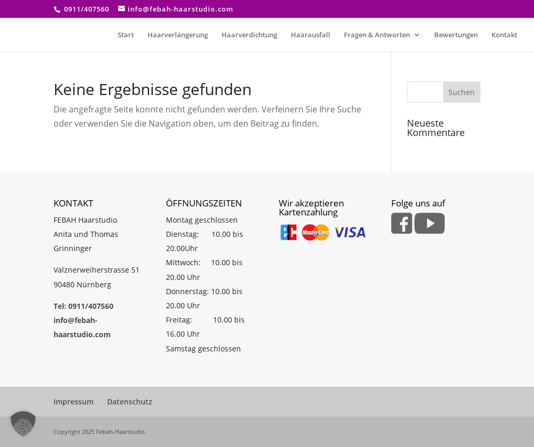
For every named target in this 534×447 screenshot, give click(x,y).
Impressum (73, 402)
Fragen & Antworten (377, 35)
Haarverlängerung (178, 35)
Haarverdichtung (249, 35)
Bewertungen (456, 35)
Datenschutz (129, 402)
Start (126, 35)
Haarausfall (310, 35)
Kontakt (504, 35)
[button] (23, 424)
